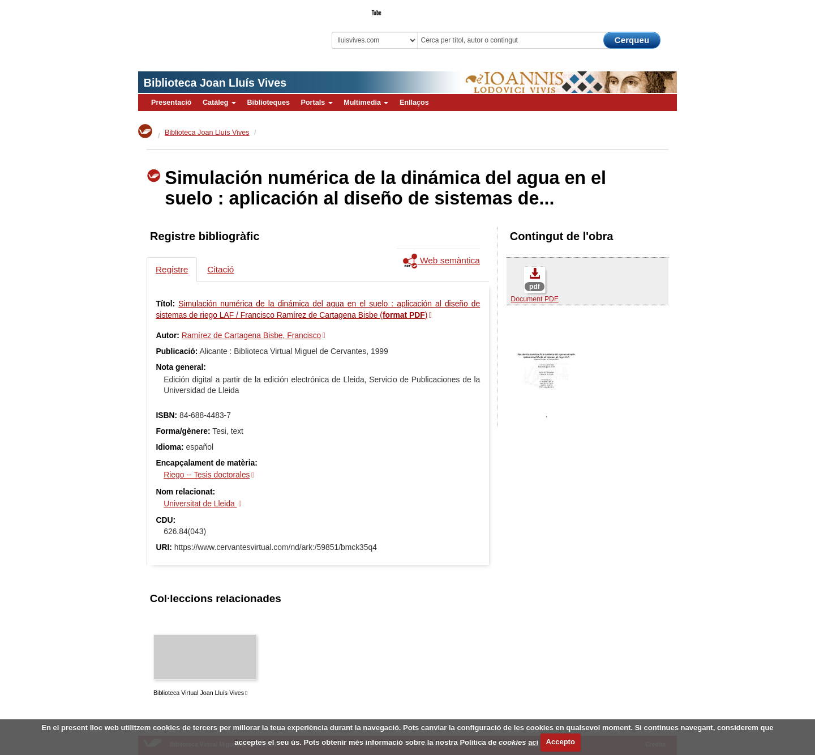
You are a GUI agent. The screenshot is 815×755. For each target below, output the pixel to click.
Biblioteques (268, 102)
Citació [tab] (220, 269)
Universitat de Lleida (200, 503)
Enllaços (414, 102)
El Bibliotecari (626, 9)
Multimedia (366, 102)
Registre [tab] (172, 269)
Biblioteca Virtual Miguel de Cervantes (218, 28)
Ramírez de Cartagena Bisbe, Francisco (251, 335)
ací (533, 741)
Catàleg (219, 102)
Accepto (560, 741)
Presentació (171, 102)
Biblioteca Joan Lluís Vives (215, 82)
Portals (316, 102)
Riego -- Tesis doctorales (207, 474)
